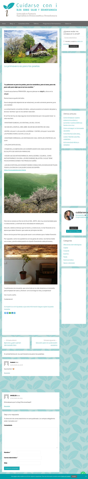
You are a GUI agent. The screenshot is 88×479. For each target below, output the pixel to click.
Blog (12, 23)
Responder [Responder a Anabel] (7, 373)
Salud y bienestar (69, 263)
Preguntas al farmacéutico (52, 23)
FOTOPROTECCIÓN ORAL (71, 134)
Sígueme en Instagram (73, 231)
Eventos (66, 254)
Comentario (8, 425)
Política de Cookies (65, 476)
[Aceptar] (86, 476)
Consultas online (23, 23)
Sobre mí (68, 23)
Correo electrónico (11, 457)
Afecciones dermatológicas (72, 244)
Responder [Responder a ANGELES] (7, 406)
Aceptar (74, 476)
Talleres (36, 23)
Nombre (7, 452)
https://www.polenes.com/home (15, 170)
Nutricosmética (68, 260)
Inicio (4, 23)
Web (5, 463)
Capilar (65, 248)
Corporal (66, 251)
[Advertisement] (27, 75)
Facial (65, 257)
